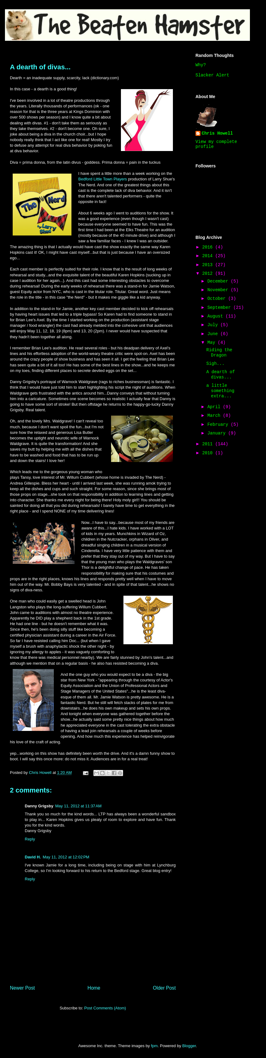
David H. (33, 857)
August (216, 316)
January (217, 433)
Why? (200, 65)
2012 (208, 273)
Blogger (189, 1045)
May (212, 342)
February (219, 424)
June (213, 333)
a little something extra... (220, 391)
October (217, 298)
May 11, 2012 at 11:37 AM (78, 806)
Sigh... (215, 363)
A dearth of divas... (220, 374)
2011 (208, 444)
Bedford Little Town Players (102, 179)
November (219, 289)
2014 (208, 255)
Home (94, 988)
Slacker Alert (212, 75)
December (219, 281)
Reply (30, 839)
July (213, 324)
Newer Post (22, 988)
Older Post (164, 988)
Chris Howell (217, 133)
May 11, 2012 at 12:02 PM (66, 857)
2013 (208, 264)
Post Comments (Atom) (105, 1008)
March (215, 415)
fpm (154, 1045)
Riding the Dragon (219, 353)
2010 (208, 453)
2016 (208, 247)
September (220, 307)
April (215, 406)
